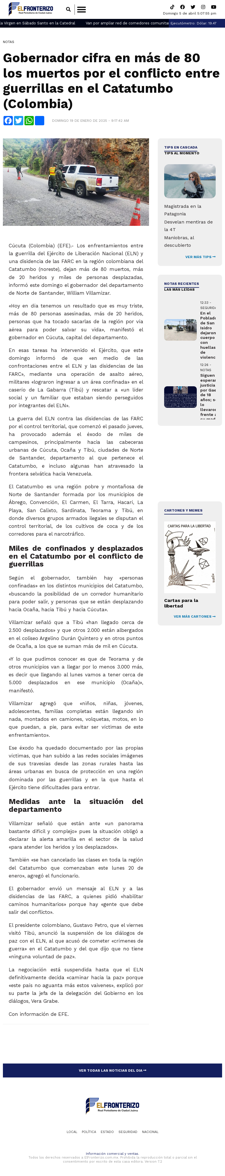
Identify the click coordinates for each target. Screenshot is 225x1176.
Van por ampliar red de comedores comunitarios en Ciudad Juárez (154, 23)
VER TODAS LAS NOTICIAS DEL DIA (112, 1070)
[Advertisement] (190, 464)
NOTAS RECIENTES (181, 284)
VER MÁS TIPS (200, 257)
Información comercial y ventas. (112, 1154)
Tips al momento (181, 153)
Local (72, 1132)
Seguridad (127, 1132)
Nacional (150, 1132)
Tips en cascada (180, 148)
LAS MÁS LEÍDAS (179, 290)
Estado (107, 1132)
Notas (8, 42)
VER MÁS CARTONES (195, 617)
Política (89, 1132)
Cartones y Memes (183, 511)
